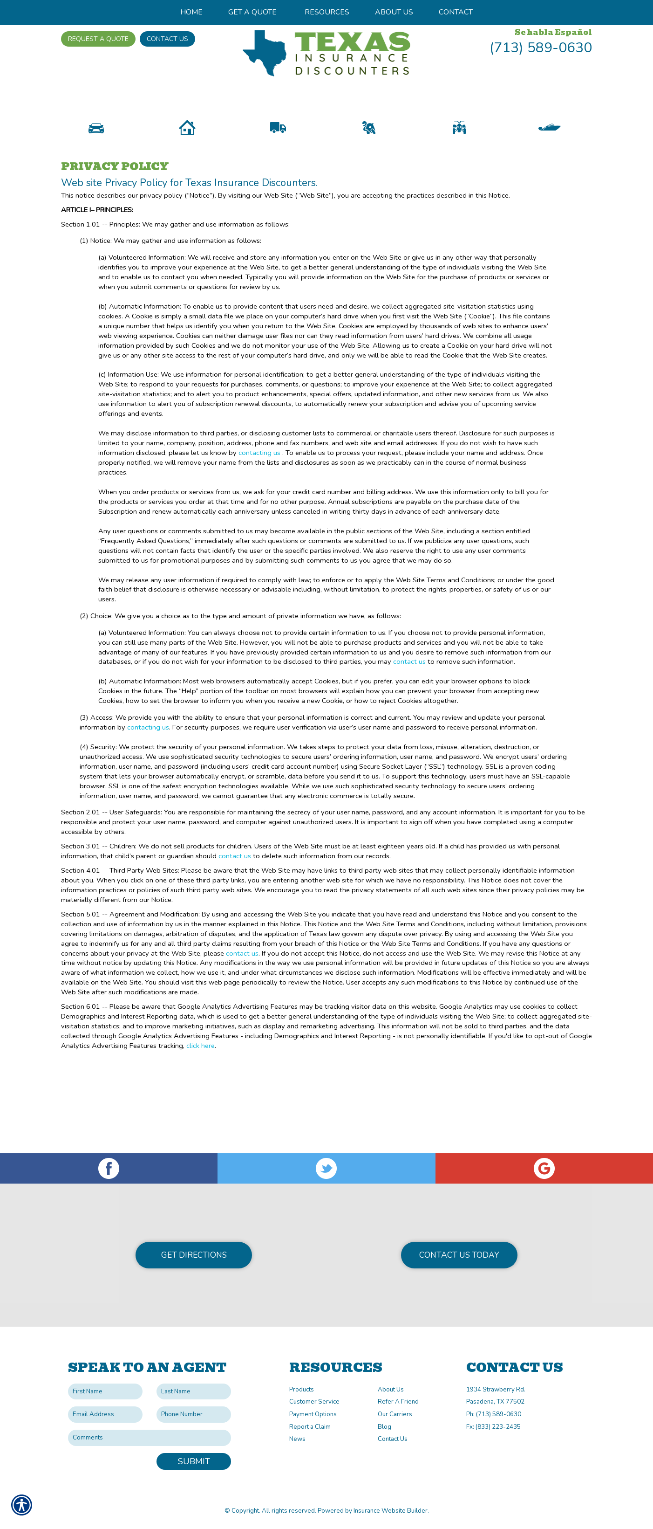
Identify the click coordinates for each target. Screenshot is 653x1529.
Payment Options (313, 1414)
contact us (409, 723)
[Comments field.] (149, 1438)
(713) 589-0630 (541, 47)
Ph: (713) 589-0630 (493, 1414)
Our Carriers (395, 1414)
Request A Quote (98, 38)
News (297, 1439)
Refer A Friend (398, 1402)
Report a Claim (310, 1427)
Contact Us (167, 38)
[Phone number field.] (193, 1414)
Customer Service (314, 1402)
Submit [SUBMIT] (194, 1461)
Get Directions (194, 1254)
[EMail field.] (105, 1414)
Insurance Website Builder (391, 1511)
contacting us (259, 514)
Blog (384, 1427)
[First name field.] (105, 1392)
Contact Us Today (459, 1254)
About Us (391, 1389)
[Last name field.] (193, 1392)
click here (200, 1107)
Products (301, 1389)
